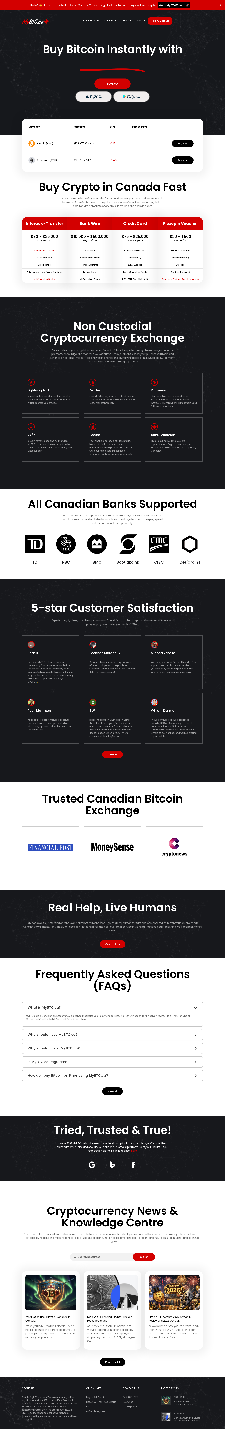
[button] (93, 96)
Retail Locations (190, 279)
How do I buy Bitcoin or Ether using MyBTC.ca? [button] (68, 1075)
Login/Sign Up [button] (160, 21)
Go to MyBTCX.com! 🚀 (174, 5)
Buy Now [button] (112, 84)
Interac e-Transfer (44, 250)
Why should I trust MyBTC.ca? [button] (54, 1048)
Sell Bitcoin (110, 20)
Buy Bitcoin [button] (91, 20)
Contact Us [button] (112, 944)
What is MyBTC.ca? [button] (44, 1007)
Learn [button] (140, 20)
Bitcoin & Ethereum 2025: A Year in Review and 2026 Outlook (170, 1319)
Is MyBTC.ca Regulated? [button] (48, 1061)
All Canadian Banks (44, 279)
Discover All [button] (112, 1362)
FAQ (88, 1406)
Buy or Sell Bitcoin (95, 1397)
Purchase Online (171, 279)
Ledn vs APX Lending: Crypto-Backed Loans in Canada (187, 1419)
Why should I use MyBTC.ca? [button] (53, 1034)
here (134, 1151)
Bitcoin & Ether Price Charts (101, 1402)
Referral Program (95, 1411)
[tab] (112, 1007)
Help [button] (127, 20)
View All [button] (112, 754)
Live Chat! (128, 1402)
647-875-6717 (130, 1397)
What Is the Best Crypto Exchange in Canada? (185, 1403)
